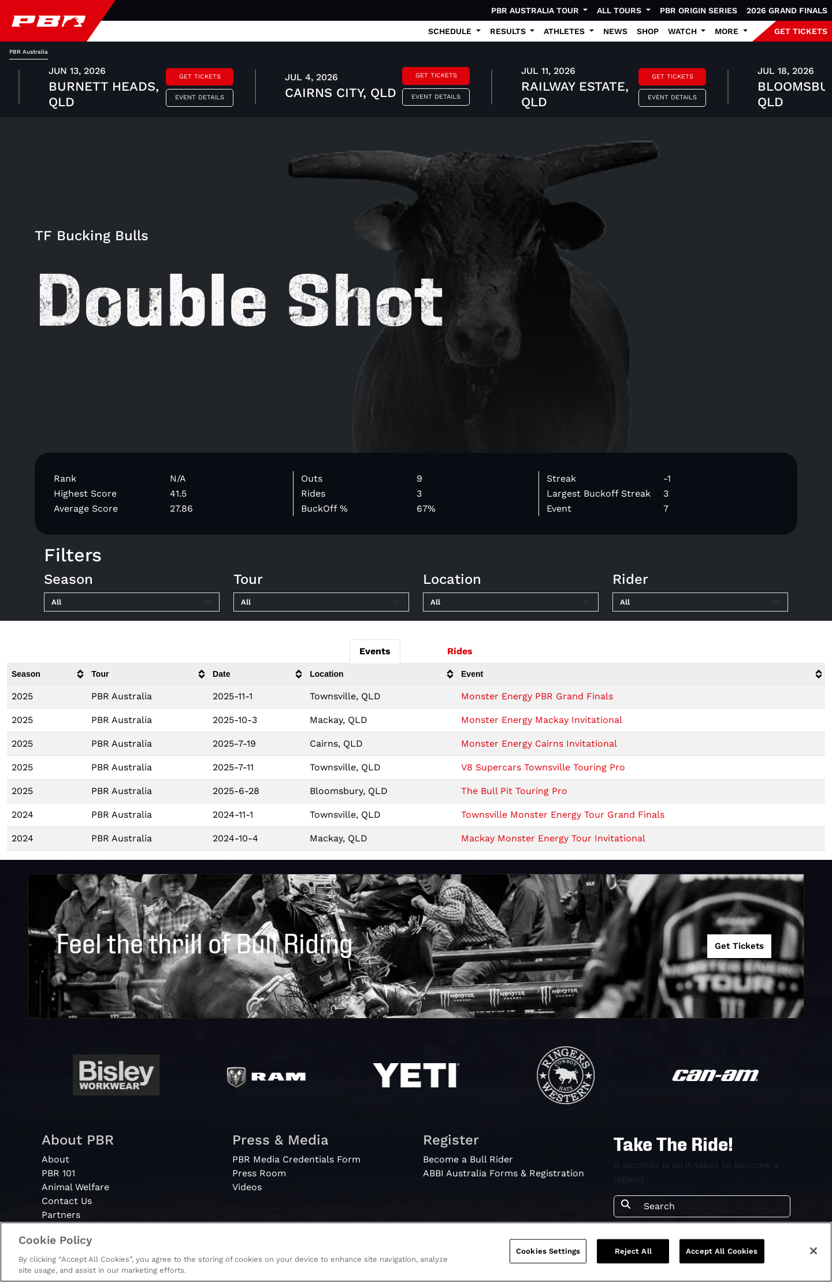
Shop (648, 31)
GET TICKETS (800, 31)
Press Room (259, 1173)
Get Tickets (200, 76)
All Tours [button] (620, 10)
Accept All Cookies (721, 1251)
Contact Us (67, 1200)
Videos (247, 1187)
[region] (416, 1252)
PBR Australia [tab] (28, 52)
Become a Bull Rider (468, 1159)
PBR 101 (58, 1173)
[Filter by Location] (511, 602)
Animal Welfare (75, 1187)
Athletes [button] (565, 31)
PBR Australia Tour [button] (536, 10)
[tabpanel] (416, 88)
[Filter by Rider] (700, 602)
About (55, 1159)
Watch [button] (683, 31)
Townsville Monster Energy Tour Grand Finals (562, 814)
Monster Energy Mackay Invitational (541, 719)
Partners (61, 1214)
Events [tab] (375, 651)
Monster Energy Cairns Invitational (539, 743)
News (615, 31)
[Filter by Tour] (321, 602)
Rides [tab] (460, 651)
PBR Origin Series (698, 10)
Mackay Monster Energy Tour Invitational (553, 838)
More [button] (728, 31)
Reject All (633, 1251)
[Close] (813, 1251)
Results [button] (509, 31)
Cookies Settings (548, 1251)
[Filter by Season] (132, 602)
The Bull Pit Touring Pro (514, 790)
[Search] (713, 1206)
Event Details (199, 97)
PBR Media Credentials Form (296, 1159)
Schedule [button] (451, 31)
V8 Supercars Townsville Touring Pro (543, 767)
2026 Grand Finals (786, 10)
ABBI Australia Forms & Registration (503, 1173)
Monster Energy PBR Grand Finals (537, 696)
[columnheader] (47, 674)
